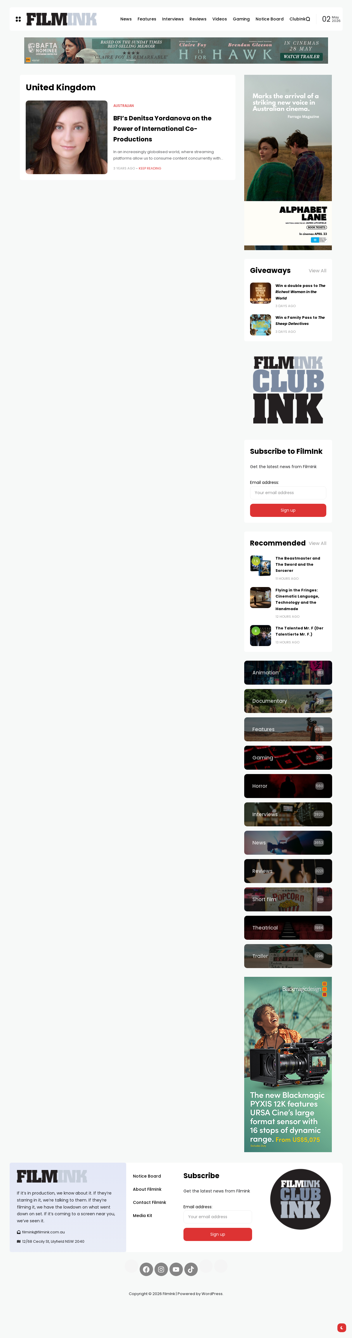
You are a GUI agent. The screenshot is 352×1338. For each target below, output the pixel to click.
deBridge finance (27, 1315)
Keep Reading (150, 168)
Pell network (57, 1308)
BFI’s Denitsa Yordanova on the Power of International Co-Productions (162, 128)
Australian (123, 105)
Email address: (288, 489)
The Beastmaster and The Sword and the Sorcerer (297, 564)
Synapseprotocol (27, 1308)
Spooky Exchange (88, 1308)
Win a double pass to (300, 292)
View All (317, 270)
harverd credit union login (72, 1315)
